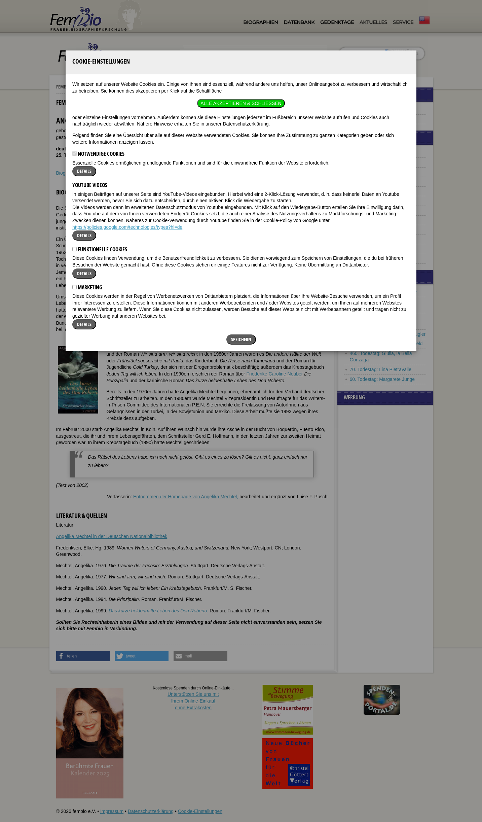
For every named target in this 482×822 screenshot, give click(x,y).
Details (84, 111)
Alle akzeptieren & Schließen (240, 43)
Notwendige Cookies (98, 94)
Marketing (87, 227)
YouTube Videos (89, 125)
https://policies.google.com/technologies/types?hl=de (127, 167)
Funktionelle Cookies (99, 189)
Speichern (241, 280)
